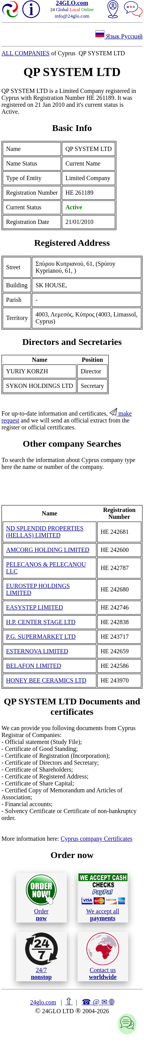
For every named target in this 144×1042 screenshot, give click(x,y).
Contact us (102, 956)
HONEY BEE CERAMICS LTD (46, 680)
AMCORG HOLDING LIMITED (47, 550)
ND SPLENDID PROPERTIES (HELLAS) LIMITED (45, 531)
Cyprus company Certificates (96, 838)
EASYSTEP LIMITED (34, 607)
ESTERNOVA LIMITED (37, 651)
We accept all (102, 897)
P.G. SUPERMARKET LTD (41, 636)
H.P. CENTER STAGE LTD (41, 622)
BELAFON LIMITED (33, 666)
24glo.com (43, 1002)
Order (41, 897)
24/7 (41, 956)
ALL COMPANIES (26, 53)
